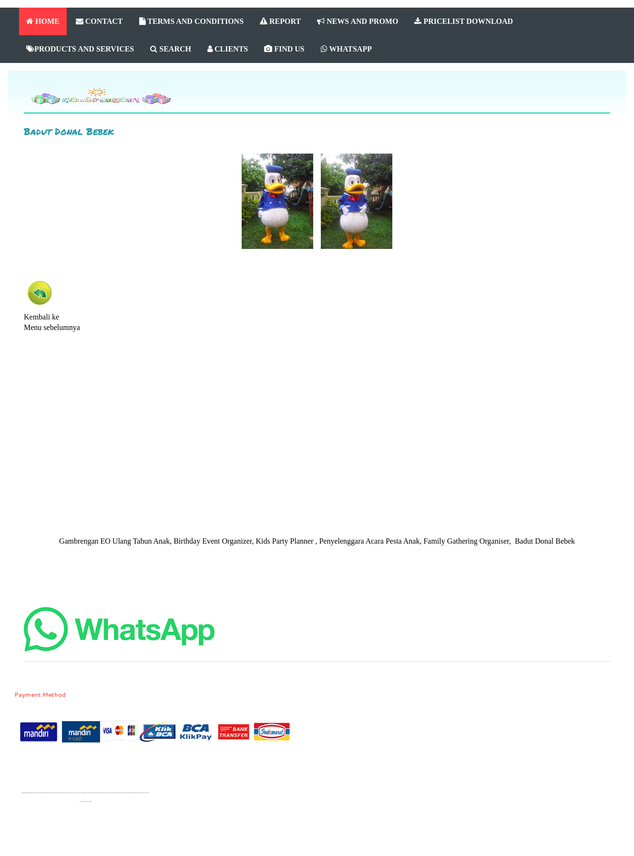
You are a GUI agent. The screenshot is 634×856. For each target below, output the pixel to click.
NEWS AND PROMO (357, 21)
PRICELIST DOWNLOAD (463, 21)
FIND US (284, 49)
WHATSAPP (346, 49)
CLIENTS (227, 49)
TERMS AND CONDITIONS (191, 21)
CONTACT (99, 21)
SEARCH (170, 49)
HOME (43, 21)
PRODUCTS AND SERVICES (80, 49)
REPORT (280, 21)
